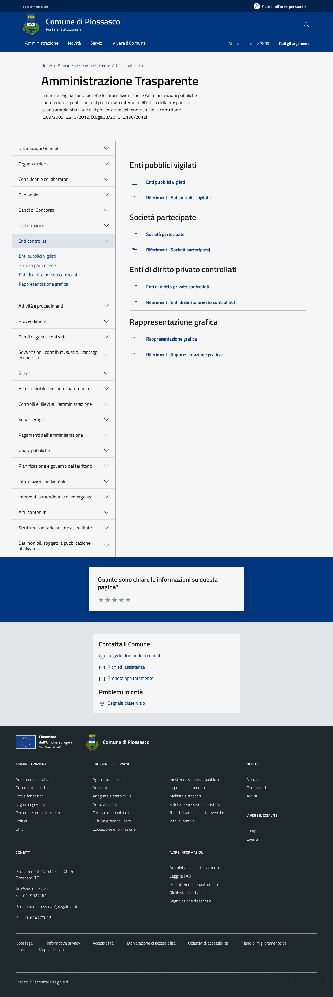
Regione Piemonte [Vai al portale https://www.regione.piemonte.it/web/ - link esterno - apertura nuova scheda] (34, 6)
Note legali (25, 943)
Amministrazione (42, 42)
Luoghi (252, 831)
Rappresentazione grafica (43, 284)
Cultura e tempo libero (112, 821)
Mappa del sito (51, 949)
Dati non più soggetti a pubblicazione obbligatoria (54, 546)
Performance (31, 225)
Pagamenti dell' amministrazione (50, 434)
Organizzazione (33, 163)
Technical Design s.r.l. (51, 982)
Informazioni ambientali (41, 481)
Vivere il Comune (129, 42)
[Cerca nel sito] (306, 24)
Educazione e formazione (114, 829)
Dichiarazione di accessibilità (151, 943)
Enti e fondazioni (30, 796)
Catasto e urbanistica (111, 812)
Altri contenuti (32, 512)
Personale (28, 194)
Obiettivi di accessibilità (208, 943)
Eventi (252, 839)
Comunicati (256, 788)
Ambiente (101, 788)
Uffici (20, 829)
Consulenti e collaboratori (43, 179)
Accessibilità (103, 943)
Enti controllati (32, 240)
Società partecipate (37, 265)
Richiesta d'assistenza (189, 892)
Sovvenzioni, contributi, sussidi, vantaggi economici (58, 355)
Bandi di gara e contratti (42, 336)
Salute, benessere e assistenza (196, 804)
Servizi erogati (32, 419)
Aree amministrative (33, 779)
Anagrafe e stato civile (112, 796)
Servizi (96, 42)
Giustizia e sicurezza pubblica (194, 779)
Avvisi (252, 796)
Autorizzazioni (105, 804)
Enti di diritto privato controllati (49, 274)
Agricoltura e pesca (109, 779)
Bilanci (24, 373)
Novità (74, 42)
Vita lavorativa (182, 821)
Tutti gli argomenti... (296, 43)
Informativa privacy (63, 943)
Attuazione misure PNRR (249, 43)
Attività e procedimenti (40, 305)
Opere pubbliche (34, 450)
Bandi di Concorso (36, 210)
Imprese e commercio (188, 788)
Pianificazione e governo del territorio (55, 465)
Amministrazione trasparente (195, 868)
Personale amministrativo (38, 812)
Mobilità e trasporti (186, 796)
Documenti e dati (30, 788)
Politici (21, 821)
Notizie (253, 779)
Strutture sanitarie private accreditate (55, 527)
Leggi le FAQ (180, 876)
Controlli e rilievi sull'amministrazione (55, 404)
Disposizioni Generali (38, 148)
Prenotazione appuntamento (194, 884)
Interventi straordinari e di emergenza (55, 496)
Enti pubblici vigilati (37, 256)
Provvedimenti (33, 321)
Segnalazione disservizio (190, 901)
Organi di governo (31, 804)
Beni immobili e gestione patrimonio (53, 388)
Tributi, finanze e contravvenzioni (198, 812)
